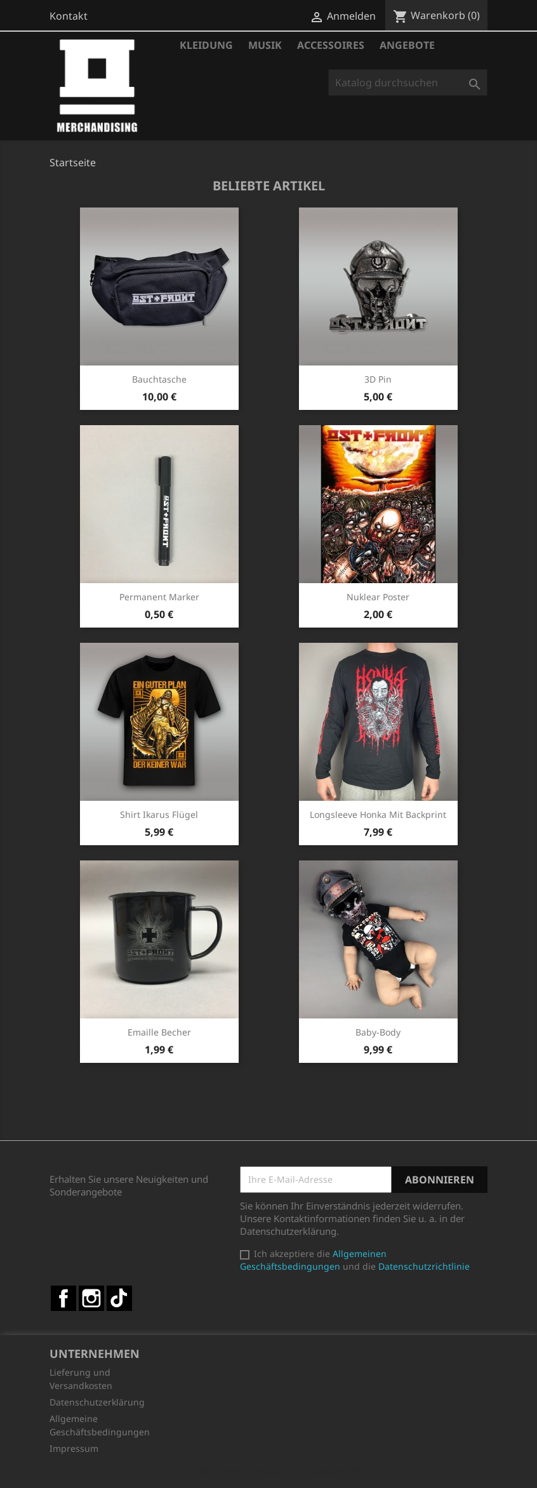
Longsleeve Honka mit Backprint (378, 814)
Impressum (74, 1448)
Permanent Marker (159, 597)
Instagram (91, 1298)
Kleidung (206, 45)
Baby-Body (378, 1032)
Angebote (407, 45)
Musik (265, 45)
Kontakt (69, 16)
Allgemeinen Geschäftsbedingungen (313, 1260)
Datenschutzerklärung (97, 1402)
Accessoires (330, 45)
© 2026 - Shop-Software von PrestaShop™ (268, 1471)
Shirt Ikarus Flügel (159, 814)
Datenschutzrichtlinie (424, 1266)
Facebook (63, 1298)
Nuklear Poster (378, 597)
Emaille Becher (159, 1032)
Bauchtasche (159, 379)
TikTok (119, 1298)
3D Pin (378, 379)
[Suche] (407, 82)
